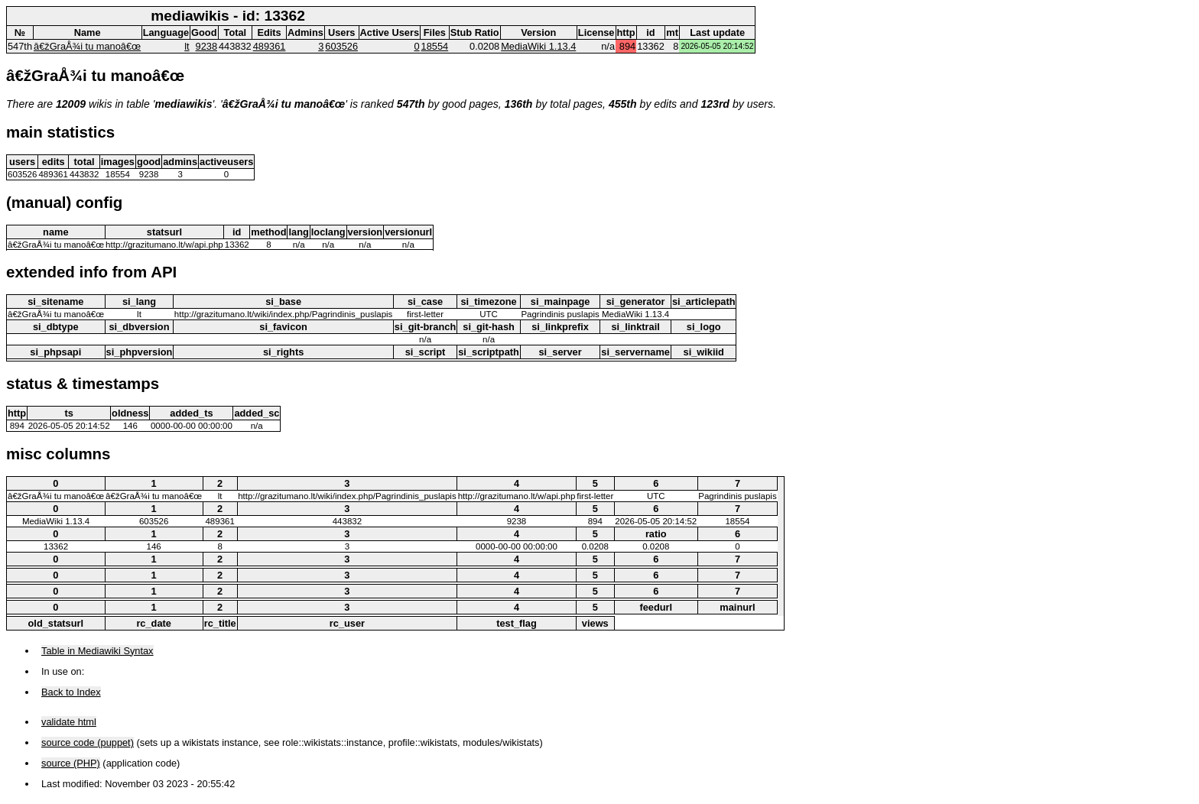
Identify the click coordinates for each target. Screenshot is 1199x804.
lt (186, 46)
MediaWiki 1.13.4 (538, 46)
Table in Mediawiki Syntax (97, 650)
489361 (269, 46)
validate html (68, 722)
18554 (435, 46)
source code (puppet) (87, 742)
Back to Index (71, 692)
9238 (206, 46)
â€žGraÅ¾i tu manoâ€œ (87, 46)
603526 (341, 46)
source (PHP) (70, 763)
